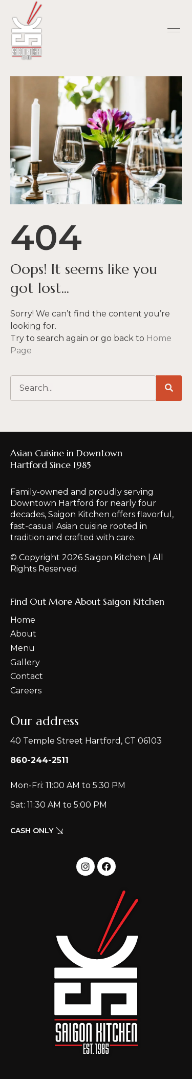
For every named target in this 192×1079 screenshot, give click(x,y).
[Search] (169, 388)
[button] (174, 30)
